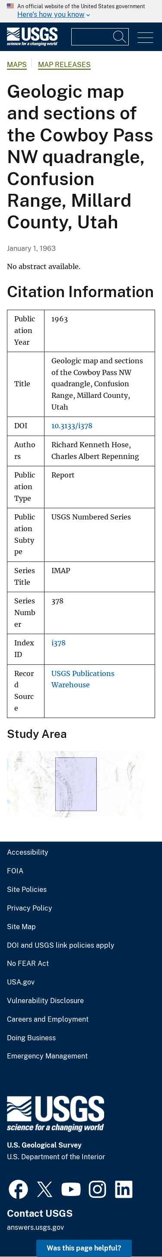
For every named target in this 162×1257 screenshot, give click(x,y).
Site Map (21, 927)
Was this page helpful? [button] (84, 1248)
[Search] (120, 36)
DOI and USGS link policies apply (60, 945)
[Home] (32, 44)
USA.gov (21, 982)
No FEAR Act (28, 964)
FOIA (15, 871)
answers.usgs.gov (35, 1227)
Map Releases (64, 65)
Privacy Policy (29, 908)
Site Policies (27, 890)
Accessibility (27, 852)
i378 (58, 643)
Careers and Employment (48, 1019)
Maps (17, 65)
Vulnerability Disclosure (45, 1001)
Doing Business (31, 1038)
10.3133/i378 (71, 426)
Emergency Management (47, 1056)
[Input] (100, 36)
